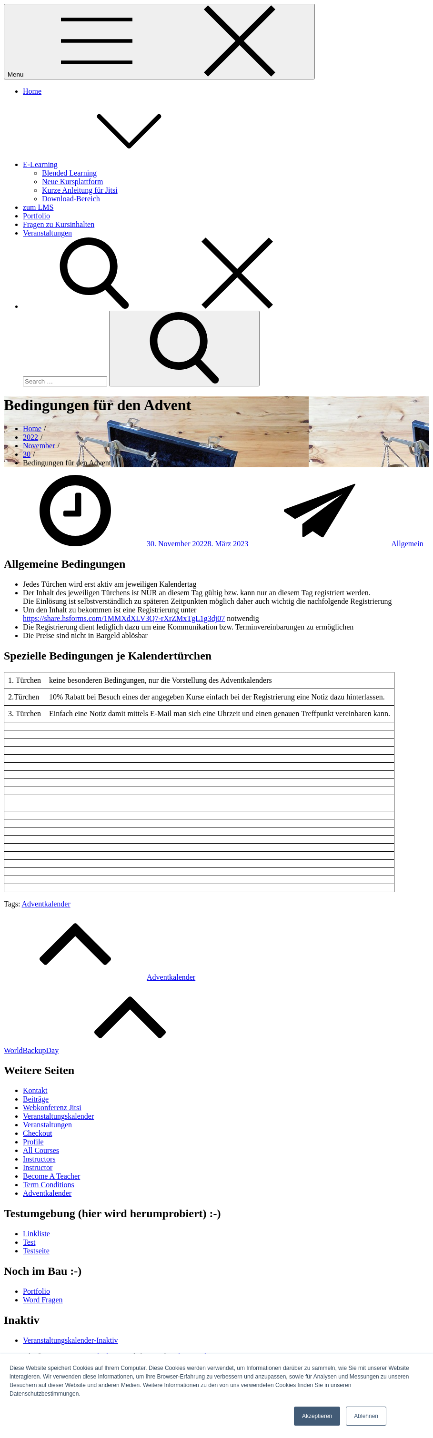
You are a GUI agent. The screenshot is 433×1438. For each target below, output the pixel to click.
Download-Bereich (71, 199)
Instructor (37, 1167)
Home (32, 91)
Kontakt (35, 1090)
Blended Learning (69, 173)
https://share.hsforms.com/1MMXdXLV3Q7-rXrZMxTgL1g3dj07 (124, 618)
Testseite (36, 1251)
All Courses (41, 1150)
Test (29, 1242)
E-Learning (112, 164)
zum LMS (38, 207)
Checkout (37, 1133)
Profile (33, 1142)
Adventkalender (46, 904)
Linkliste (36, 1234)
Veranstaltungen (47, 233)
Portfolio (36, 216)
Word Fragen (43, 1300)
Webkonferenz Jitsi (52, 1107)
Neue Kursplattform (72, 181)
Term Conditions (48, 1185)
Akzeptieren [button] (317, 1416)
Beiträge (36, 1099)
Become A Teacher (51, 1176)
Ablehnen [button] (366, 1416)
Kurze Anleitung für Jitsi (80, 190)
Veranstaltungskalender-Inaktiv (70, 1340)
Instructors (39, 1159)
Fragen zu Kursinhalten (58, 224)
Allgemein (407, 544)
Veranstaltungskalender (58, 1116)
